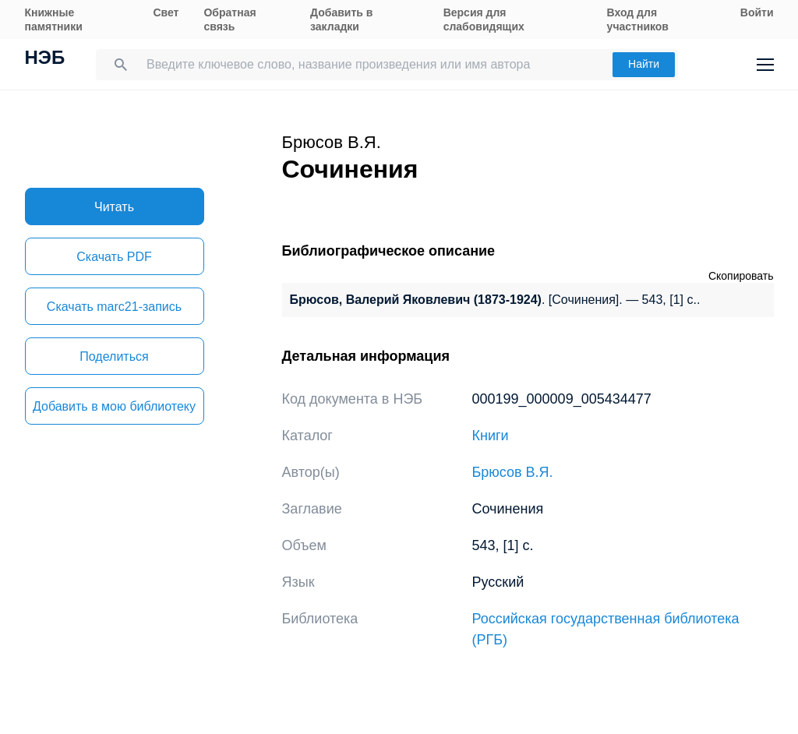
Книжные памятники (54, 19)
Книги (490, 435)
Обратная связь (229, 19)
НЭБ (45, 59)
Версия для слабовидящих (483, 19)
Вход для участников (638, 19)
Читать (114, 206)
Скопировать (741, 276)
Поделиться (113, 356)
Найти (643, 64)
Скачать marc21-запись (114, 306)
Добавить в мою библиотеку (114, 406)
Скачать (113, 256)
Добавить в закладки (341, 19)
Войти (757, 12)
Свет (165, 12)
